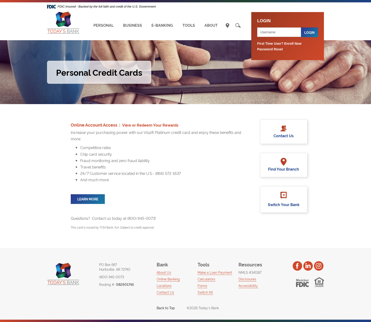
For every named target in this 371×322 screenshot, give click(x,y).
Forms (202, 285)
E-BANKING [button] (162, 25)
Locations (164, 285)
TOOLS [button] (188, 25)
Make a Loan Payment (215, 272)
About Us (164, 272)
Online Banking (168, 279)
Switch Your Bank (284, 204)
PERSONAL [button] (103, 25)
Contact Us (284, 135)
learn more (87, 199)
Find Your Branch (283, 169)
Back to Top (163, 307)
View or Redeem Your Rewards (150, 125)
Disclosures (247, 279)
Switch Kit (205, 292)
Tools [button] (203, 264)
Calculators (206, 279)
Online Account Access (94, 125)
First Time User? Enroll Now (279, 43)
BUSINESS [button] (132, 25)
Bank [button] (162, 264)
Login (309, 32)
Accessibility (248, 285)
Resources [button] (250, 264)
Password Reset (270, 49)
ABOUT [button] (211, 25)
